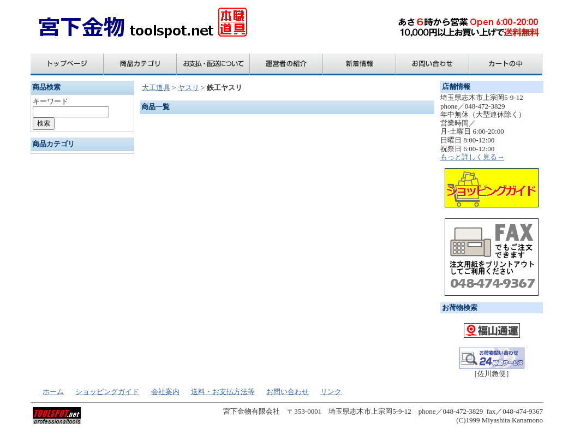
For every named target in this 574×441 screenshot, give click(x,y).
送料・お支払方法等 (223, 392)
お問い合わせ (287, 392)
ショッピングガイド (107, 392)
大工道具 (156, 88)
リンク (331, 392)
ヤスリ (188, 88)
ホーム (53, 392)
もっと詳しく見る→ (472, 157)
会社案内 (165, 392)
